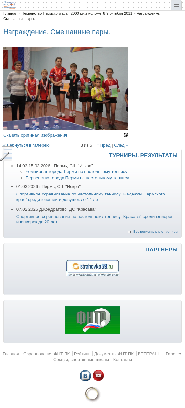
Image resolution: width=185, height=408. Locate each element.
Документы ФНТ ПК (114, 353)
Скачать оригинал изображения (35, 135)
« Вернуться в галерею (26, 145)
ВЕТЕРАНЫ (150, 353)
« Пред (104, 145)
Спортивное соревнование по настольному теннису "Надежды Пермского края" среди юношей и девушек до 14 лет (90, 197)
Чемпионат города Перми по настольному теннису (76, 171)
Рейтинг (82, 353)
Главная (10, 13)
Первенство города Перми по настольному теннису (77, 178)
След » (121, 145)
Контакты (122, 359)
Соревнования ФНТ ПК (46, 353)
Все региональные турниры (155, 231)
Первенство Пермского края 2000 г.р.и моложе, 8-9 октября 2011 (76, 13)
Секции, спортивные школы (81, 359)
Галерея (174, 353)
